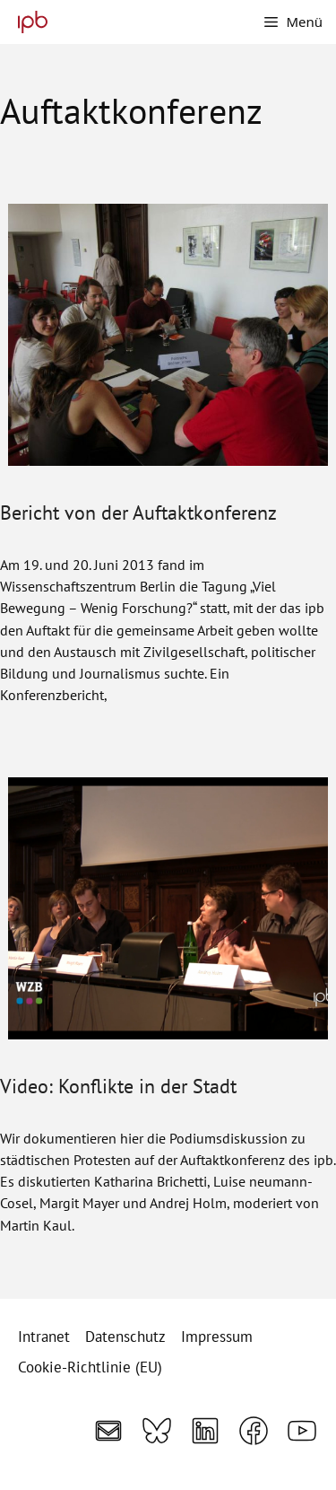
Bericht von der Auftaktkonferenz (138, 512)
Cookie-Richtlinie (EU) (90, 1367)
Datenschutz (125, 1336)
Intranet (44, 1336)
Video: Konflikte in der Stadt (118, 1086)
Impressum (217, 1336)
